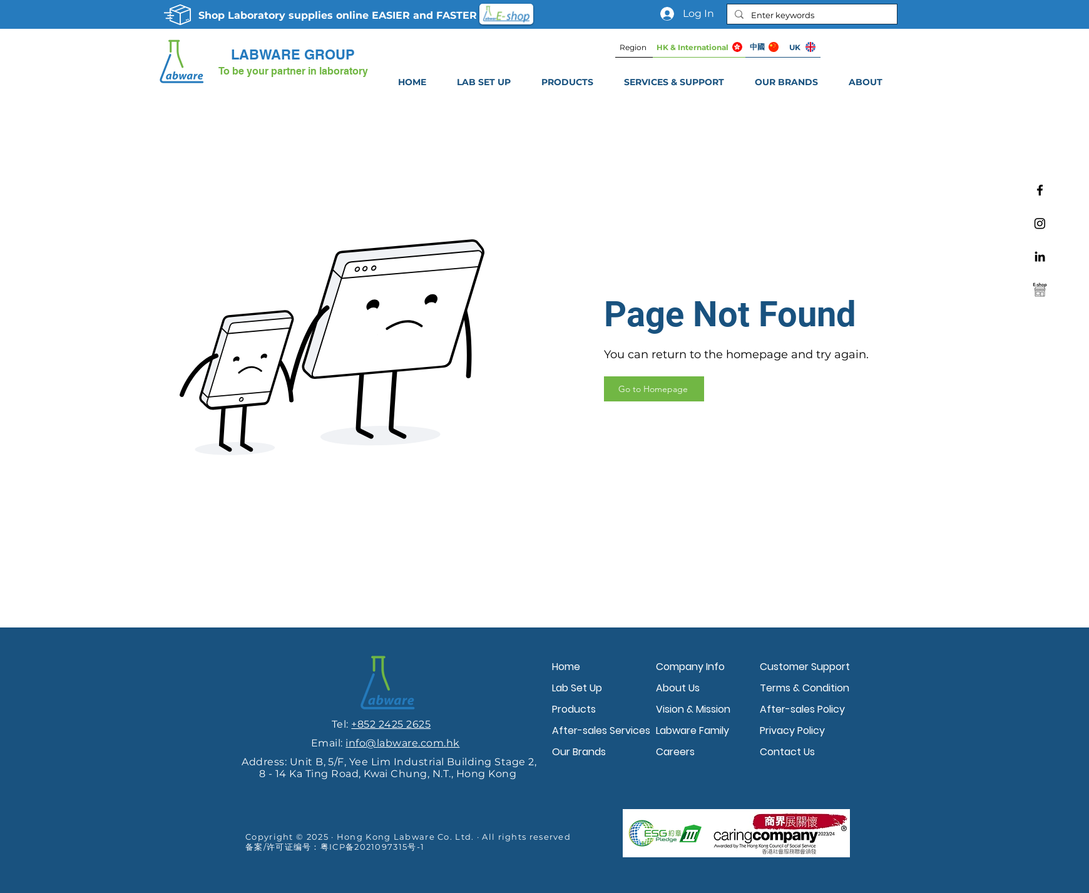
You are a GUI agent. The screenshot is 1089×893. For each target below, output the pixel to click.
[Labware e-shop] (1040, 289)
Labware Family (692, 730)
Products (574, 709)
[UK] (802, 47)
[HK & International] (699, 47)
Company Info (690, 666)
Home (566, 666)
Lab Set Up (577, 688)
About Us (678, 688)
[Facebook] (1040, 190)
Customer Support (805, 666)
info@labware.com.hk (402, 743)
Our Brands (579, 752)
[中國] (764, 47)
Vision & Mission (693, 709)
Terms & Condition (804, 688)
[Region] (634, 47)
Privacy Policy (792, 730)
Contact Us (787, 752)
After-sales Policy (802, 709)
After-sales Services (601, 730)
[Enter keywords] (811, 15)
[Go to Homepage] (654, 388)
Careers (675, 752)
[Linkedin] (1040, 256)
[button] (673, 82)
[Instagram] (1040, 223)
